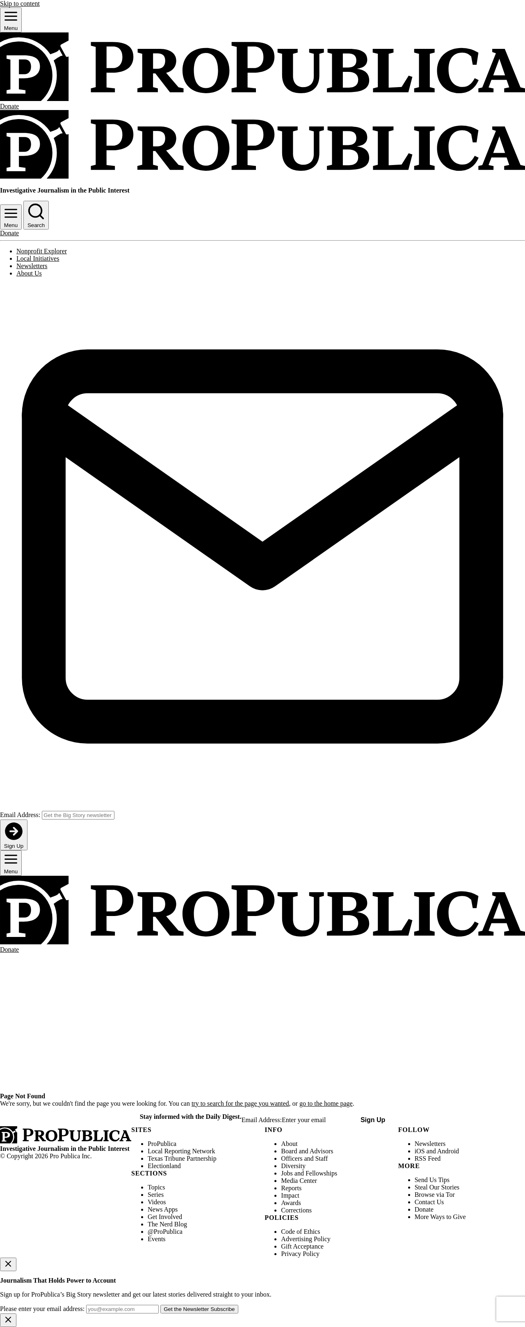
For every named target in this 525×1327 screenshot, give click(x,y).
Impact (290, 1195)
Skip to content (20, 3)
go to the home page (326, 1103)
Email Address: (20, 814)
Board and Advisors (307, 1151)
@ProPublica (165, 1231)
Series (156, 1194)
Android (448, 1151)
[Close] (8, 1264)
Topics (156, 1187)
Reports (291, 1188)
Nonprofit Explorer (41, 251)
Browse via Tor (435, 1194)
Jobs (286, 1173)
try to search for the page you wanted (240, 1103)
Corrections (296, 1210)
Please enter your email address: (42, 1308)
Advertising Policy (305, 1238)
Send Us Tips (432, 1179)
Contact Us (429, 1201)
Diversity (293, 1165)
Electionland (164, 1165)
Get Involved (165, 1216)
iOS (420, 1151)
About (289, 1143)
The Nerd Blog (167, 1224)
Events (157, 1238)
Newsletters (32, 265)
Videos (157, 1201)
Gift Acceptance (302, 1246)
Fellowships (321, 1173)
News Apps (163, 1209)
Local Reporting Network (181, 1151)
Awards (291, 1202)
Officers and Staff (304, 1158)
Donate (424, 1209)
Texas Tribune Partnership (182, 1158)
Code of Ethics (300, 1231)
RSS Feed (428, 1158)
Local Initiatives (37, 258)
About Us (29, 273)
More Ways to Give (440, 1216)
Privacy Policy (300, 1253)
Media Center (299, 1180)
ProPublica (162, 1143)
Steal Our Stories (437, 1187)
